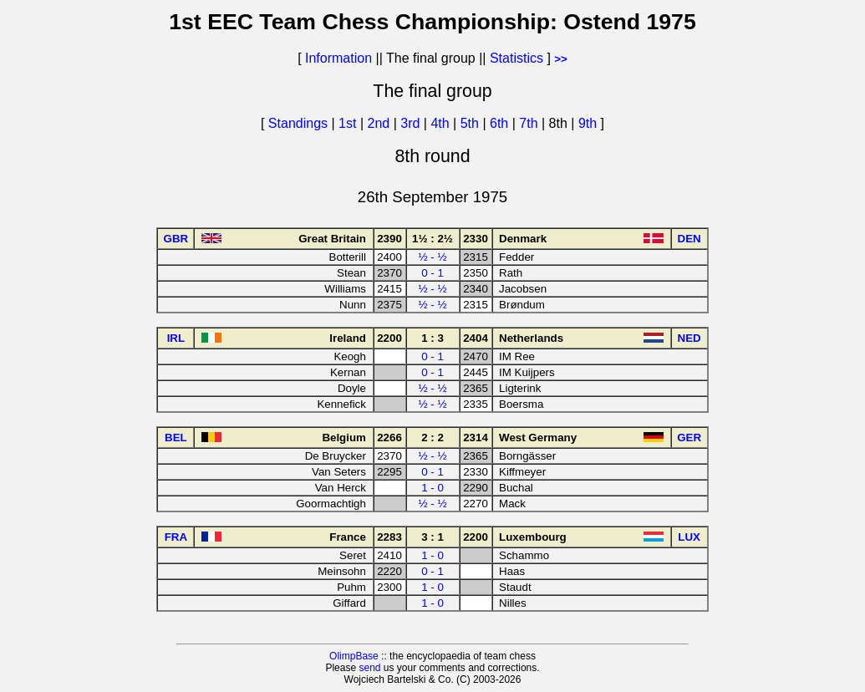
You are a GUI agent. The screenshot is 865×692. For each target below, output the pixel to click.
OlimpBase (354, 656)
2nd (380, 123)
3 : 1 (432, 537)
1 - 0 (432, 487)
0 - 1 (432, 273)
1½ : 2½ (432, 238)
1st (349, 123)
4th (441, 123)
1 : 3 (432, 338)
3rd (412, 123)
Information (338, 58)
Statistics (516, 58)
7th (530, 123)
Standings (298, 123)
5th (471, 123)
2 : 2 (432, 437)
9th (589, 123)
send (369, 668)
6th (501, 123)
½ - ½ (432, 257)
